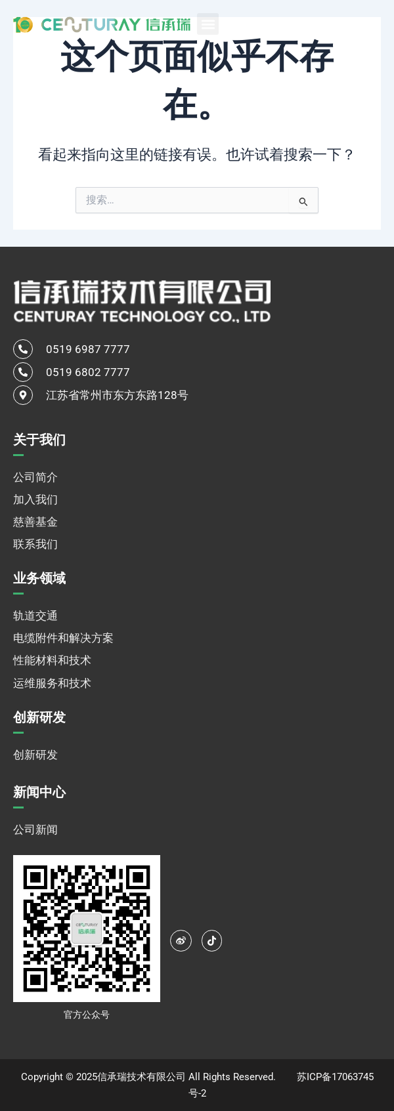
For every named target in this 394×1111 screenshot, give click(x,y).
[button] (208, 24)
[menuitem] (348, 23)
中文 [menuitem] (333, 24)
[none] (348, 23)
